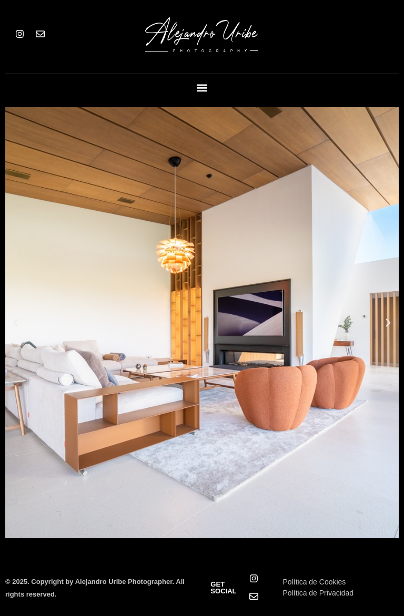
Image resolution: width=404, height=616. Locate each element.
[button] (202, 88)
